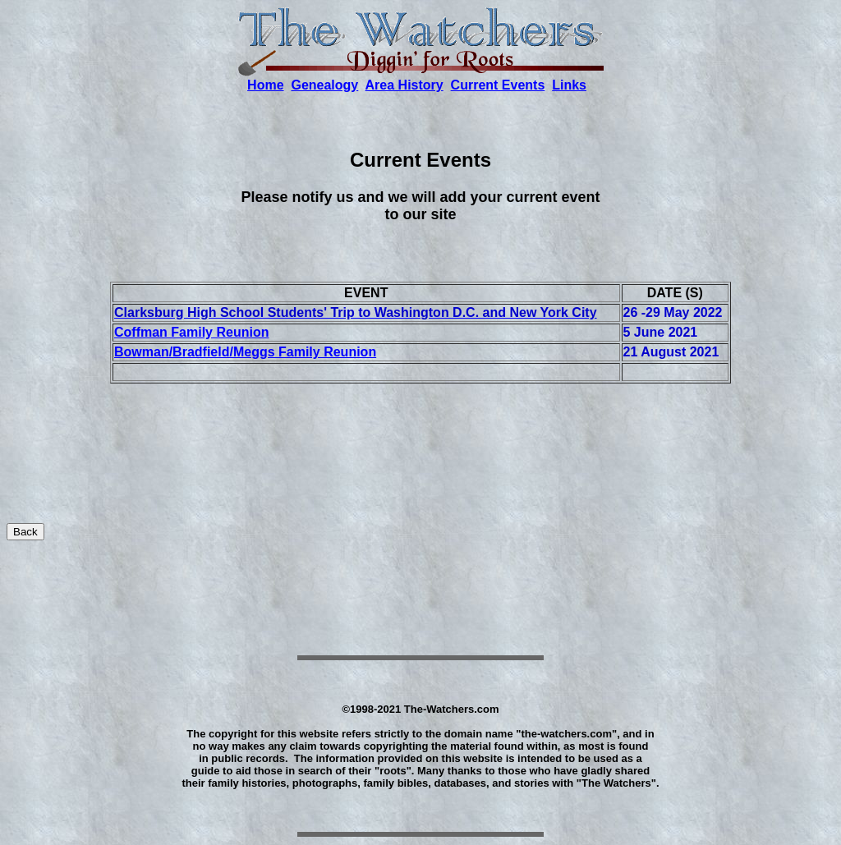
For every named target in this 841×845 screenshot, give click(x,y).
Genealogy (324, 85)
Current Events (498, 85)
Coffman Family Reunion (191, 332)
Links (569, 85)
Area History (404, 85)
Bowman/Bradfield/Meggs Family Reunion (245, 352)
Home (265, 85)
